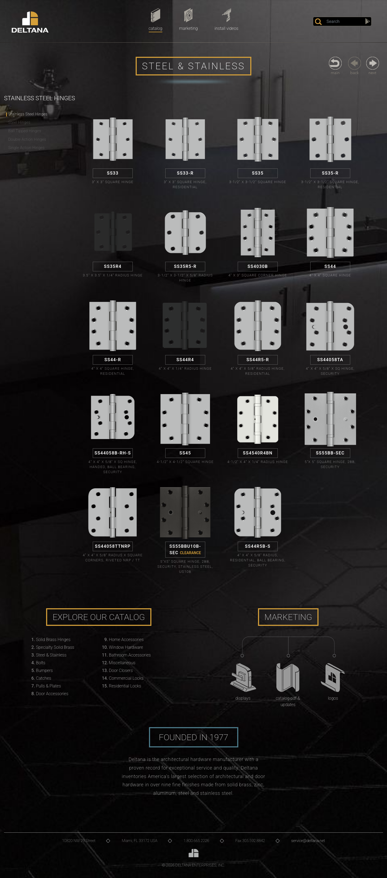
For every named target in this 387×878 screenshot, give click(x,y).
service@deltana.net (308, 841)
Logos (333, 698)
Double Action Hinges (27, 139)
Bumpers (44, 670)
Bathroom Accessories (130, 655)
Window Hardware (126, 647)
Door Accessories (52, 693)
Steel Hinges (19, 122)
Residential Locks (125, 685)
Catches (43, 678)
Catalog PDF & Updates (288, 701)
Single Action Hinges (26, 148)
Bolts (40, 662)
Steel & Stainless (51, 655)
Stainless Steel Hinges (27, 114)
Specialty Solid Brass (55, 647)
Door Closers (121, 670)
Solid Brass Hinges (53, 639)
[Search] (342, 21)
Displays (242, 698)
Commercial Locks (126, 678)
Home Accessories (126, 639)
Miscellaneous (122, 662)
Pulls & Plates (48, 685)
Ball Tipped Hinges (24, 131)
